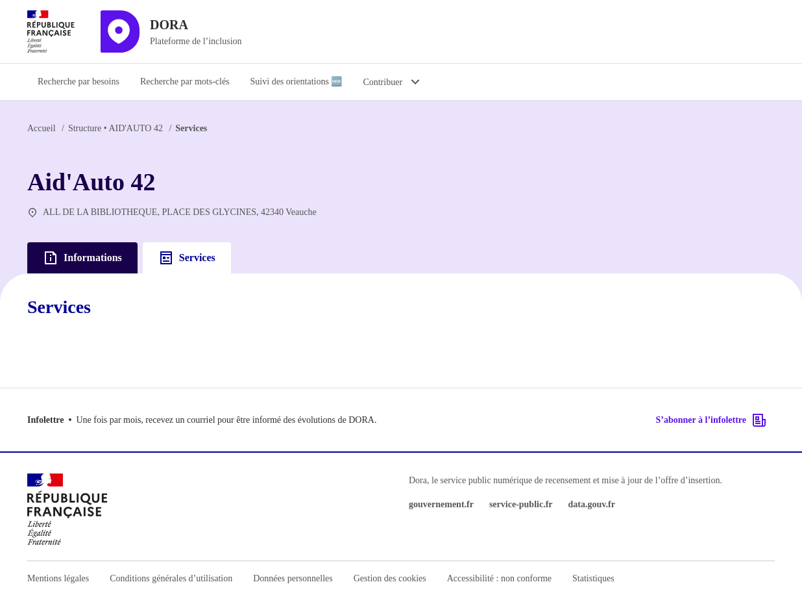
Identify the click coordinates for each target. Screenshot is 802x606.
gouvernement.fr (441, 504)
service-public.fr (521, 504)
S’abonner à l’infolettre (711, 420)
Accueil (41, 128)
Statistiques (593, 578)
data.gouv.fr (591, 504)
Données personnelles (292, 578)
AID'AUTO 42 (115, 128)
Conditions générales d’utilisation (171, 578)
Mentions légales (58, 578)
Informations (82, 258)
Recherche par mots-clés (185, 81)
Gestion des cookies (390, 578)
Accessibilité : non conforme (499, 578)
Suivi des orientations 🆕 (296, 81)
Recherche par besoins (78, 81)
